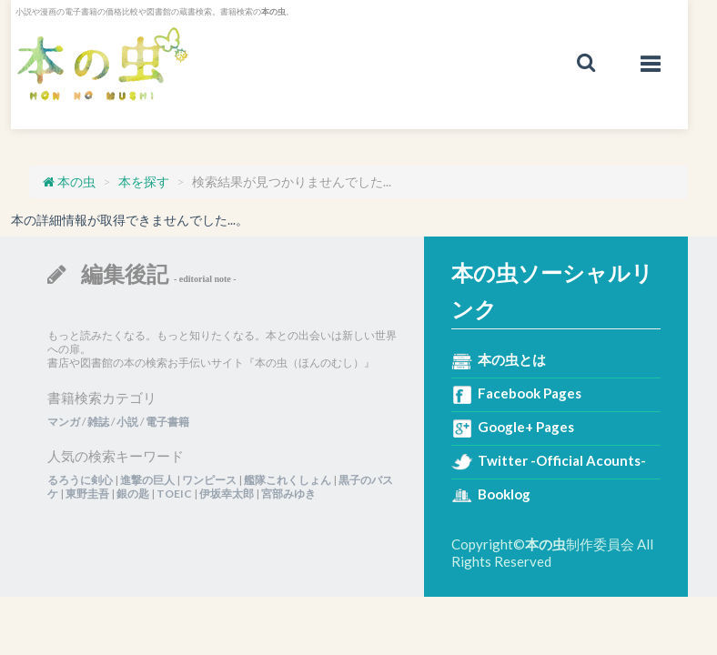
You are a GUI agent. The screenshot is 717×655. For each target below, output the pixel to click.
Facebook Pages (529, 393)
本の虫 (101, 64)
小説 (127, 421)
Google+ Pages (526, 426)
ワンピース (209, 480)
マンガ (63, 421)
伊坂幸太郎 (226, 493)
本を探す (143, 181)
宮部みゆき (288, 493)
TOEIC (174, 493)
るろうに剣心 (80, 480)
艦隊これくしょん (287, 480)
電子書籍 (167, 421)
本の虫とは (512, 359)
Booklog (504, 494)
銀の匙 (132, 493)
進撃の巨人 (147, 480)
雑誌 (98, 421)
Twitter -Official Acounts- (562, 460)
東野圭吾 (87, 493)
